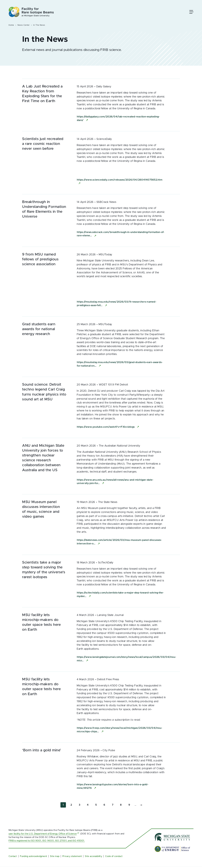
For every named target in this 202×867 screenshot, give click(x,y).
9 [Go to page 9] (130, 804)
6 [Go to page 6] (105, 804)
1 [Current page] (64, 805)
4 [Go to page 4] (89, 804)
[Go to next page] (141, 805)
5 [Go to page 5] (97, 804)
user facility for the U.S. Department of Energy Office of (44, 834)
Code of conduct (114, 856)
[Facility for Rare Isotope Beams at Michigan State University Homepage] (31, 12)
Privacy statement (72, 856)
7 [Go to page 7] (114, 804)
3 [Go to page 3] (80, 804)
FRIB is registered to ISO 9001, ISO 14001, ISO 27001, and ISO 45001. (47, 841)
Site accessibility (93, 856)
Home (11, 25)
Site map (54, 856)
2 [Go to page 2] (72, 804)
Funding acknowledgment (33, 856)
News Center (24, 25)
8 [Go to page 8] (122, 804)
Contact (13, 856)
